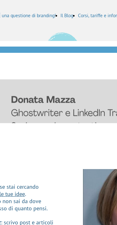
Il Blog (67, 15)
